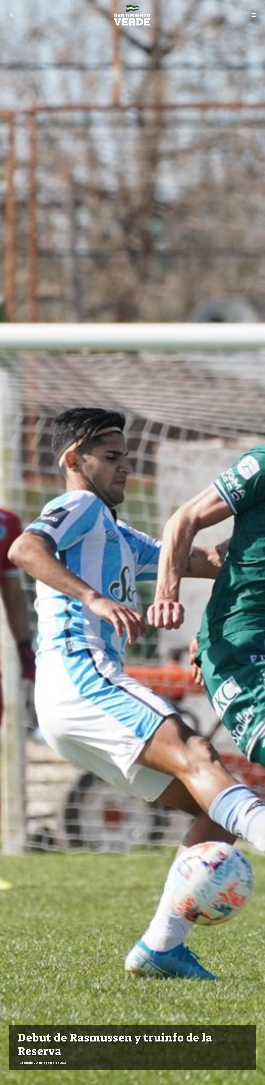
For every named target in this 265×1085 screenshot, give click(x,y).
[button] (11, 15)
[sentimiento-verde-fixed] (132, 15)
